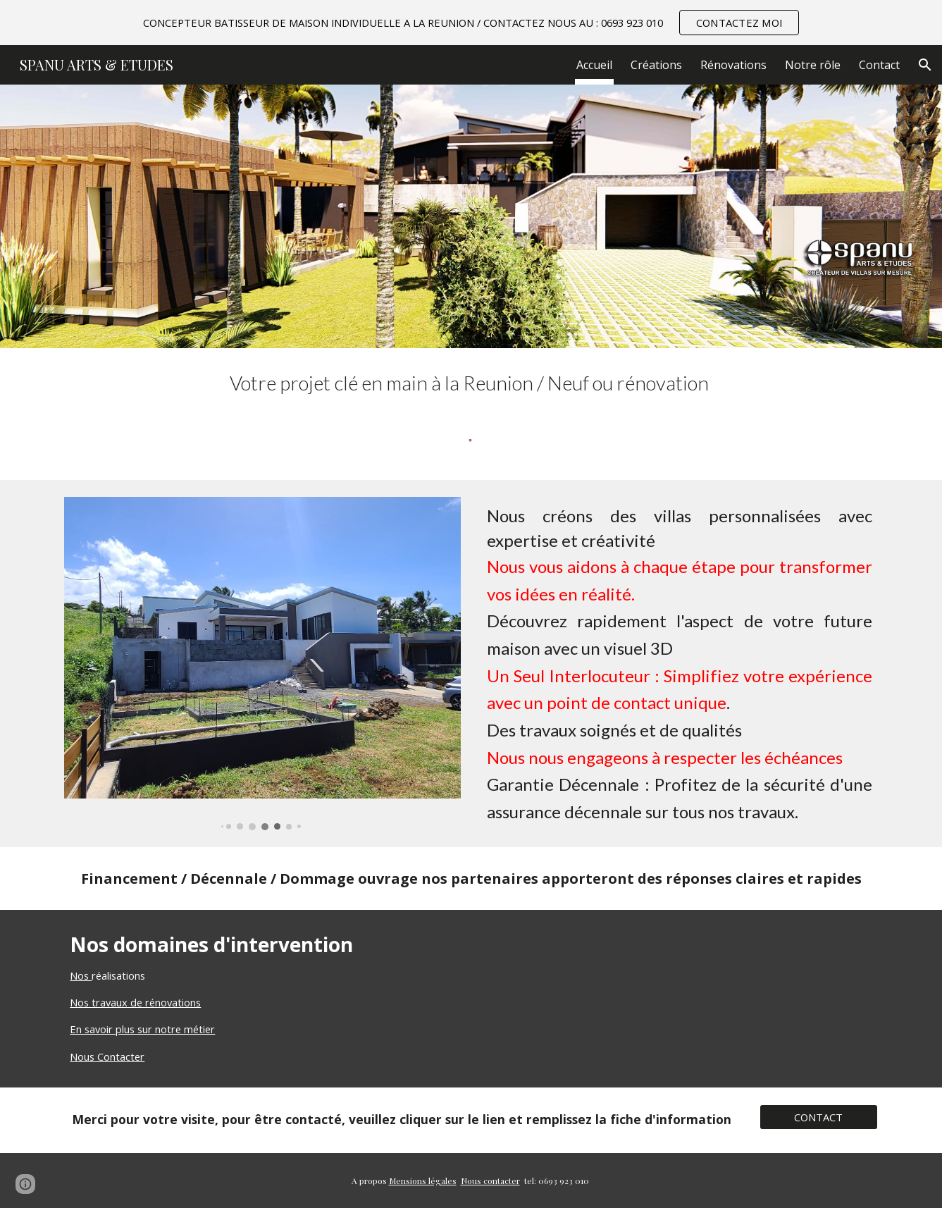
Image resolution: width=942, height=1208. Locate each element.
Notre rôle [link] (813, 65)
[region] (471, 22)
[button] (925, 65)
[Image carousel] (262, 663)
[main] (470, 383)
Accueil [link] (594, 65)
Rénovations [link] (733, 65)
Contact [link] (879, 65)
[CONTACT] (818, 1117)
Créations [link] (656, 65)
